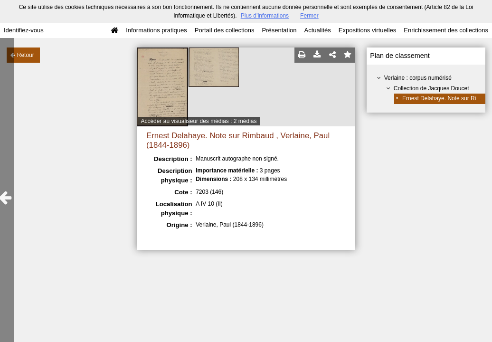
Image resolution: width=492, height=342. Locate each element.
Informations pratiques (156, 30)
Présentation (279, 30)
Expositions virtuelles (367, 30)
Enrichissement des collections (446, 30)
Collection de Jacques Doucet (431, 88)
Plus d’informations (265, 15)
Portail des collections (225, 30)
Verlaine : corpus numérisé (418, 78)
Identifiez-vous (24, 30)
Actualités (317, 30)
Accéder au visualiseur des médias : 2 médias (198, 121)
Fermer (309, 15)
